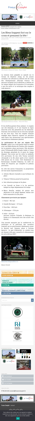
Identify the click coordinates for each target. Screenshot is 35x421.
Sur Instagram (7, 383)
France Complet (4, 37)
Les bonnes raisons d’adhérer (10, 273)
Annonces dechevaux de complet (7, 281)
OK (18, 418)
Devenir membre (7, 275)
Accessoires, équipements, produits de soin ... (14, 290)
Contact (13, 405)
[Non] (33, 415)
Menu (17, 23)
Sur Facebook (7, 376)
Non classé (11, 37)
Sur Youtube (6, 379)
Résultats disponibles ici (9, 261)
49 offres (5, 285)
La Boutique (6, 293)
